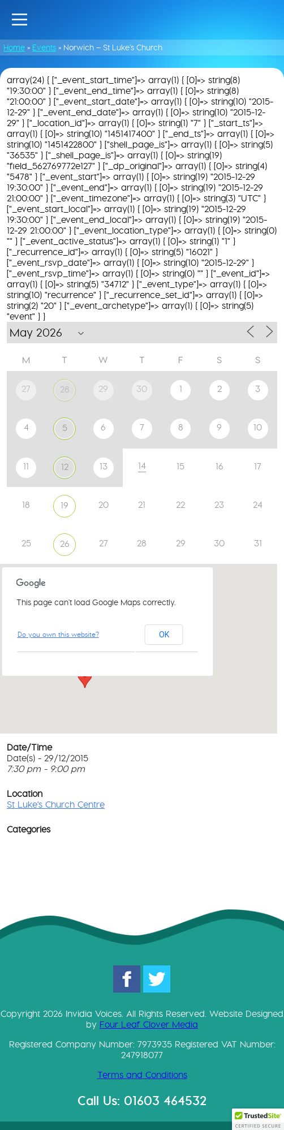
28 (65, 389)
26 (65, 543)
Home (14, 47)
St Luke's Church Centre (56, 804)
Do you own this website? (58, 634)
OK (164, 634)
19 (64, 505)
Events (44, 47)
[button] (85, 677)
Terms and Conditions (142, 1074)
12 (64, 467)
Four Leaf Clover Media (149, 1024)
